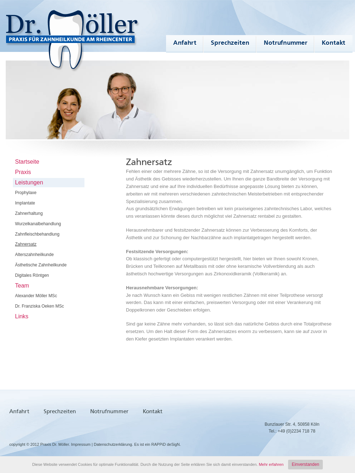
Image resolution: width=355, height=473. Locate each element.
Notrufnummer (285, 43)
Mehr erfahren (271, 464)
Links (21, 316)
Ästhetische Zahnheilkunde (41, 264)
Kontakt (333, 43)
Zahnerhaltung (29, 213)
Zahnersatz (26, 244)
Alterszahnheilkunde (34, 254)
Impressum (81, 444)
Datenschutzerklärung (113, 444)
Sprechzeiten (230, 43)
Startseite (27, 162)
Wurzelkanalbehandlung (38, 223)
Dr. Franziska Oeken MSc (39, 306)
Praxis (23, 172)
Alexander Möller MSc (36, 295)
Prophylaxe (26, 192)
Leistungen (29, 182)
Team (22, 286)
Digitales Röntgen (32, 275)
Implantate (25, 203)
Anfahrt (184, 43)
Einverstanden (305, 464)
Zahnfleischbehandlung (37, 234)
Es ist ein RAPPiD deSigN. (157, 444)
